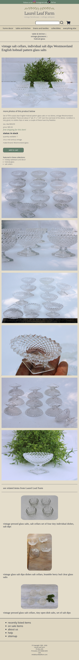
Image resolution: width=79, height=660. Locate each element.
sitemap (12, 636)
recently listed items (19, 622)
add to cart (13, 150)
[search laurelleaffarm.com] (62, 23)
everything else (69, 28)
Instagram (40, 2)
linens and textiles (41, 28)
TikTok (53, 2)
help (10, 632)
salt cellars (8, 164)
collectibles (56, 28)
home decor (8, 28)
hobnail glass (39, 39)
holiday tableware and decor (15, 159)
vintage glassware (38, 36)
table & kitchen (38, 34)
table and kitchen (23, 28)
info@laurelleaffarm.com (39, 654)
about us (13, 629)
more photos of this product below (19, 111)
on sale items (15, 626)
